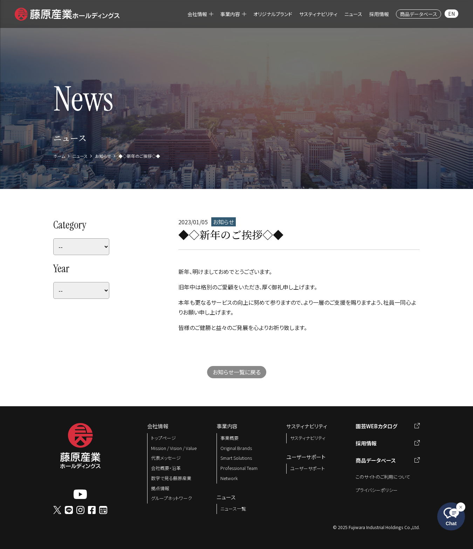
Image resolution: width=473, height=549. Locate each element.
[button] (67, 13)
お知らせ (103, 156)
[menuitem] (200, 14)
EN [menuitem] (451, 13)
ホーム (59, 156)
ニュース (80, 156)
